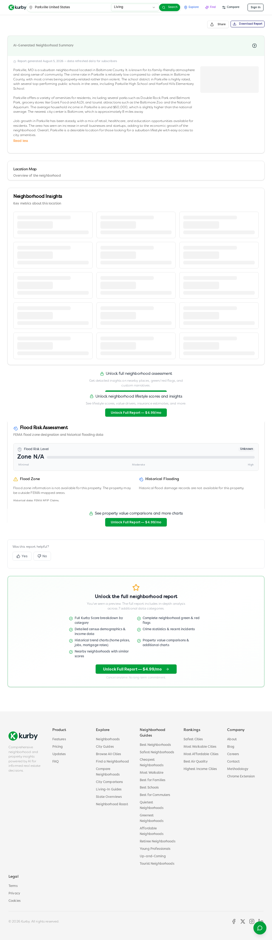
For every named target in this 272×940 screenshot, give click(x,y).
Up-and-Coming (153, 856)
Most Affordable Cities (201, 754)
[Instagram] (251, 921)
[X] (242, 921)
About (232, 739)
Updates (59, 754)
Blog (230, 746)
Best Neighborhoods (155, 745)
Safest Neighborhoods (157, 752)
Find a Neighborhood (112, 761)
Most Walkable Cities (200, 746)
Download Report (248, 24)
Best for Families (152, 780)
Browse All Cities (108, 754)
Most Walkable (151, 772)
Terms (13, 886)
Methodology (237, 769)
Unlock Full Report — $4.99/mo (136, 413)
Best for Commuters (155, 795)
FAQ (55, 761)
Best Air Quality (196, 761)
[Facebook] (233, 921)
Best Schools (149, 787)
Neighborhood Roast (112, 804)
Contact (233, 761)
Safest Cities (193, 739)
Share (218, 24)
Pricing (57, 746)
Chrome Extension (241, 776)
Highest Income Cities (200, 769)
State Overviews (109, 797)
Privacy (14, 893)
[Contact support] (259, 927)
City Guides (104, 746)
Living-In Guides (108, 789)
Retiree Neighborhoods (157, 841)
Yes (22, 556)
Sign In (256, 7)
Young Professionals (155, 849)
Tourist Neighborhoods (157, 863)
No (42, 556)
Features (59, 739)
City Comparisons (109, 782)
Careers (233, 754)
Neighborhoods (108, 739)
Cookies (14, 901)
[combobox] (135, 7)
